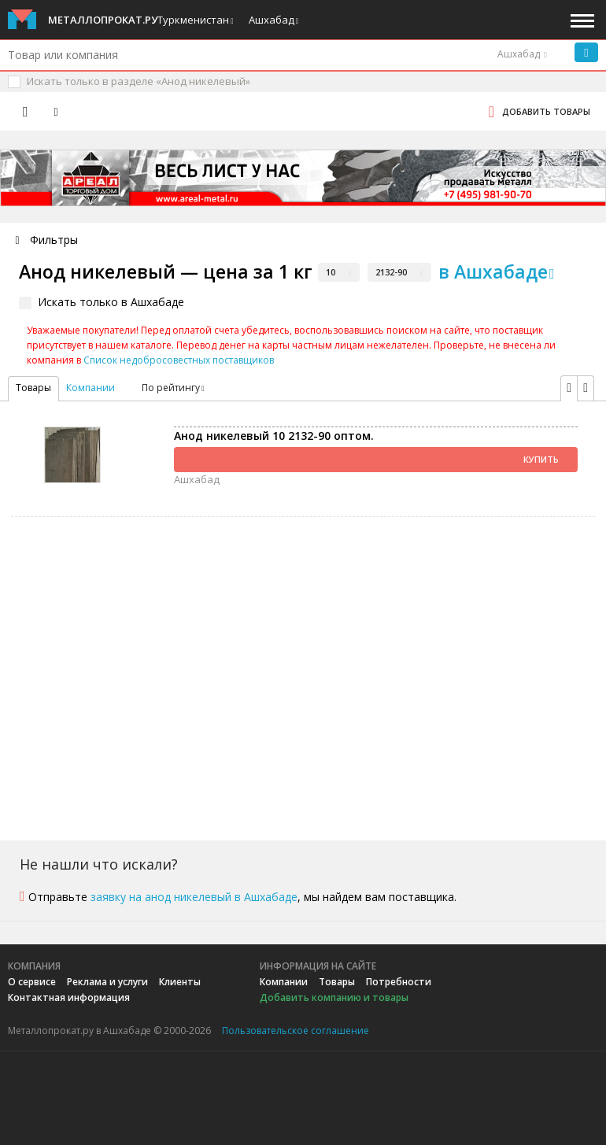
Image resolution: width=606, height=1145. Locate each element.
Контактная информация (69, 997)
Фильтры (54, 239)
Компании (90, 387)
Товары (337, 981)
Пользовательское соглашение (295, 1030)
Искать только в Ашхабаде (111, 301)
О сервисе (32, 981)
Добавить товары (546, 111)
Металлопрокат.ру (102, 20)
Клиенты (180, 981)
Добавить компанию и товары (334, 997)
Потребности (398, 981)
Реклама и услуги (107, 981)
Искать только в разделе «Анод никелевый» (138, 81)
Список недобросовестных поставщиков (178, 360)
